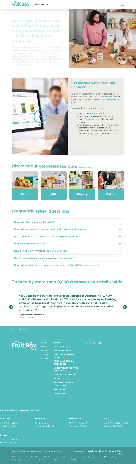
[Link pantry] (15, 49)
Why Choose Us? (63, 350)
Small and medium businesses (64, 362)
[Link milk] (41, 44)
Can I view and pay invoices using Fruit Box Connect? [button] (68, 258)
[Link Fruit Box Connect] (29, 52)
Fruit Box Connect (97, 113)
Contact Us (60, 346)
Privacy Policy (91, 451)
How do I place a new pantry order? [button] (68, 222)
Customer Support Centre (65, 355)
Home (12, 329)
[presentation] (11, 307)
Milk (42, 346)
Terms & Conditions (107, 451)
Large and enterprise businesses (66, 369)
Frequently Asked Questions (64, 384)
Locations (60, 393)
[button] (122, 4)
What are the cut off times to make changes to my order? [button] (68, 237)
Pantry (44, 350)
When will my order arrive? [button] (68, 244)
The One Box (61, 389)
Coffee (44, 354)
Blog (57, 378)
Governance (78, 451)
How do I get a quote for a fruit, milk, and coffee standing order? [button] (68, 229)
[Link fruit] (35, 44)
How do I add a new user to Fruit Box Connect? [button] (68, 251)
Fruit (43, 342)
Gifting (44, 358)
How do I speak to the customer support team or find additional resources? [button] (68, 265)
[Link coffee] (51, 44)
